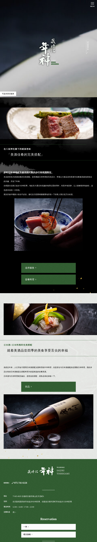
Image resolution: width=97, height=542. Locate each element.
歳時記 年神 (48, 52)
